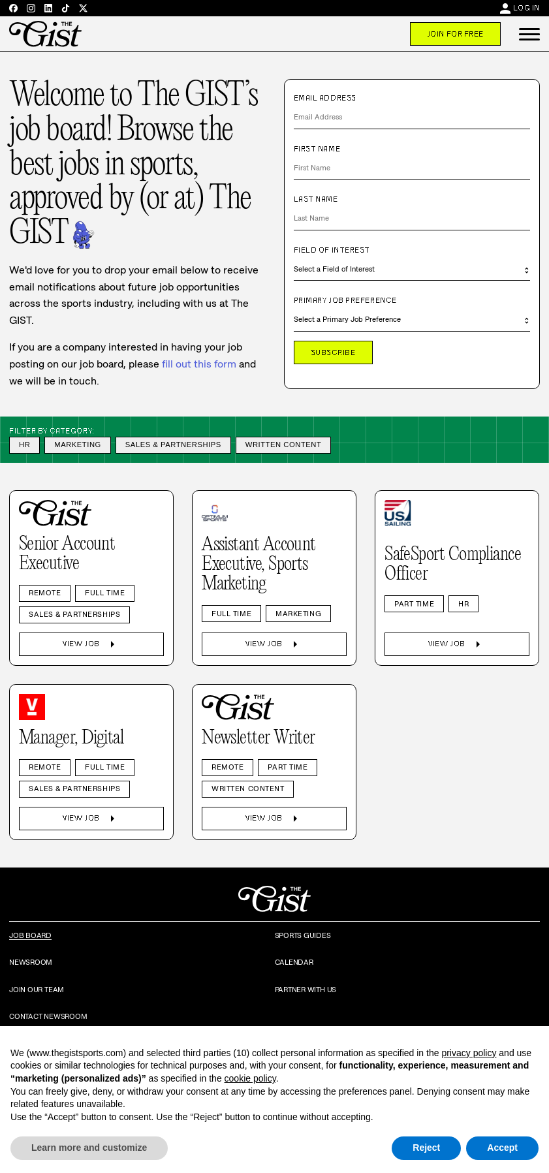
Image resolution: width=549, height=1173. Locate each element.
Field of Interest (332, 250)
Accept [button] (502, 1147)
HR (24, 444)
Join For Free (455, 34)
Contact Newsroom (48, 1016)
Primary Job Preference (345, 300)
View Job (91, 644)
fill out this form (199, 364)
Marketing (77, 444)
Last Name (316, 199)
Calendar (294, 962)
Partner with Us (306, 989)
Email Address (325, 98)
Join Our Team (36, 989)
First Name (317, 149)
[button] (529, 34)
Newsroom (30, 962)
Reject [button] (426, 1147)
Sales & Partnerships (173, 444)
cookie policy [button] (250, 1078)
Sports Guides (303, 935)
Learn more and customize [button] (89, 1147)
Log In (526, 8)
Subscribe (333, 352)
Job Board (30, 935)
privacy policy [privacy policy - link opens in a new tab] (468, 1053)
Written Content (283, 444)
